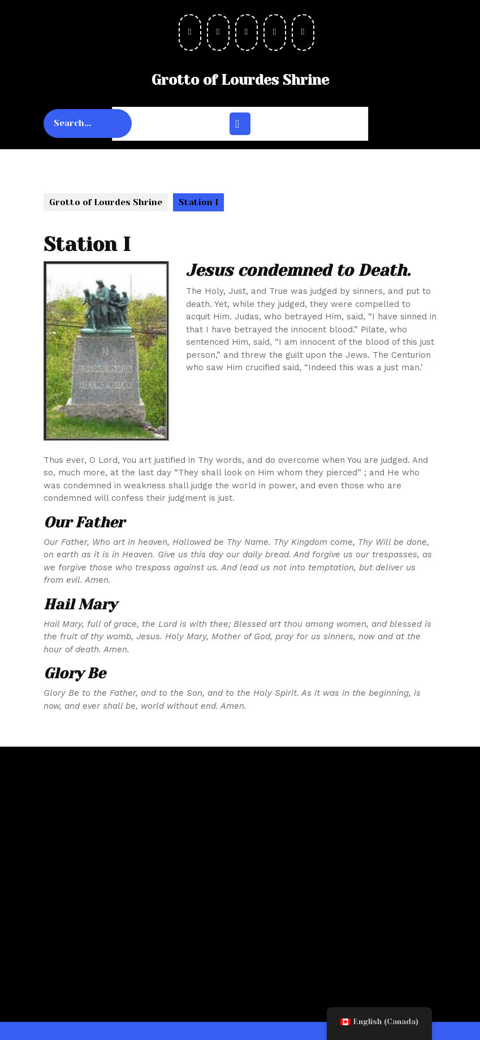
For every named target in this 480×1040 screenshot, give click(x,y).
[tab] (240, 123)
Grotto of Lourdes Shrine (240, 80)
